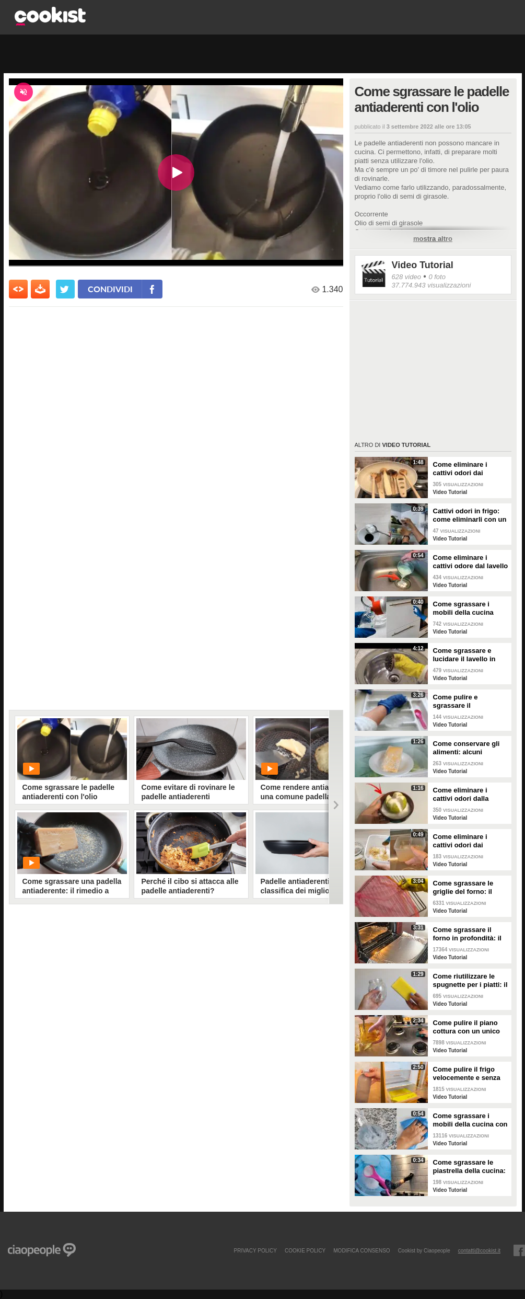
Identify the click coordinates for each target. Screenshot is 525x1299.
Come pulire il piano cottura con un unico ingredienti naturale (466, 1027)
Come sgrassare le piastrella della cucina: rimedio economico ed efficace (469, 1166)
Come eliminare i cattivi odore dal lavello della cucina (470, 562)
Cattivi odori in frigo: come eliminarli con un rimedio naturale (470, 515)
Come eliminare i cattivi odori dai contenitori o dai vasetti (460, 841)
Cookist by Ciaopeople (424, 1250)
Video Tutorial (422, 265)
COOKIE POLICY (305, 1250)
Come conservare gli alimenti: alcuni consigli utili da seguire (470, 748)
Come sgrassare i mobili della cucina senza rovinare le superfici (463, 608)
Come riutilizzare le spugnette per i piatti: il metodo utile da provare (470, 980)
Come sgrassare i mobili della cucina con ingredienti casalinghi (470, 1120)
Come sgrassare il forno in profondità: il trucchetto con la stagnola (467, 934)
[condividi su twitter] (65, 289)
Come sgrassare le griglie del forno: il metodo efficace (463, 887)
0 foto (437, 277)
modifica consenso (361, 1250)
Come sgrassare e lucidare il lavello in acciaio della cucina (465, 655)
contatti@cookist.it (479, 1250)
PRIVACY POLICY (255, 1250)
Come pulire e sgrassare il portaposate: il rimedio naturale (469, 701)
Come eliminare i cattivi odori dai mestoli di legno (460, 469)
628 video (406, 277)
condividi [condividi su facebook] (110, 289)
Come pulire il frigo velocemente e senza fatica (466, 1073)
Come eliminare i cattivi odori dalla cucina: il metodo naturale (461, 794)
